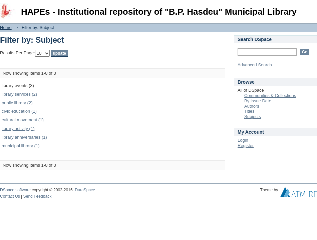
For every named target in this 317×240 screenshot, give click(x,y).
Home (6, 27)
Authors (251, 106)
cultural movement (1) (23, 119)
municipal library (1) (20, 145)
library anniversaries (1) (24, 137)
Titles (249, 111)
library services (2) (19, 94)
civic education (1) (19, 111)
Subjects (252, 116)
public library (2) (17, 102)
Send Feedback (37, 196)
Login (311, 8)
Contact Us (10, 196)
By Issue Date (257, 100)
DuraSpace (85, 190)
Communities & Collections (270, 95)
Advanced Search (255, 64)
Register (246, 145)
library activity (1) (18, 128)
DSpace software (15, 190)
